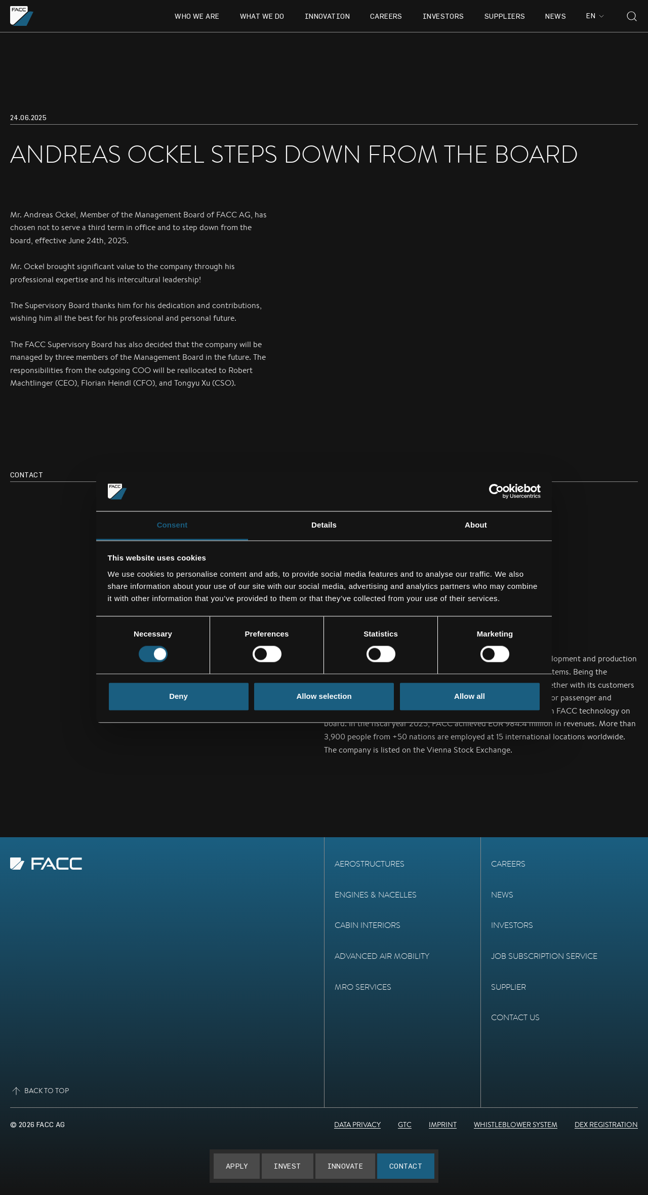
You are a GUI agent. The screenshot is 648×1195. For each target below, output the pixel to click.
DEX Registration (606, 1124)
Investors (443, 16)
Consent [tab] (172, 524)
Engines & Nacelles (376, 894)
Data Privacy (357, 1124)
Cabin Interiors (367, 925)
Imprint (443, 1124)
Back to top (39, 1091)
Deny (178, 696)
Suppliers (504, 16)
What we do (262, 16)
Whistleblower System (515, 1124)
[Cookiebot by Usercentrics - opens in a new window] (496, 491)
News (555, 16)
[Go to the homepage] (22, 16)
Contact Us (515, 1017)
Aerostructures (369, 863)
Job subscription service (544, 956)
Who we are (197, 16)
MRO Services (363, 987)
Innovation (327, 16)
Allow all (469, 696)
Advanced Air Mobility (382, 956)
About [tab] (476, 524)
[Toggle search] (632, 16)
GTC (405, 1124)
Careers (386, 16)
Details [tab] (324, 524)
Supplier (508, 987)
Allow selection (323, 696)
